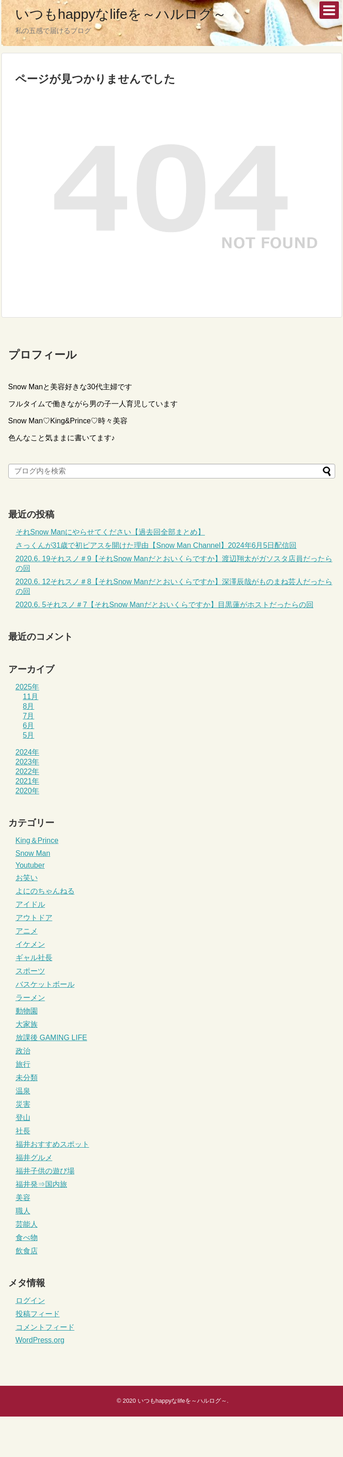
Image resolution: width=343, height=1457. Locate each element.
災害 (23, 1104)
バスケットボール (45, 984)
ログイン (30, 1300)
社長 (23, 1131)
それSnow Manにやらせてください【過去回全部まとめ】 (110, 532)
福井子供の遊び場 (45, 1171)
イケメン (30, 944)
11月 (31, 696)
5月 (29, 735)
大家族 (27, 1024)
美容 (23, 1197)
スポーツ (30, 971)
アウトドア (34, 918)
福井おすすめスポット (52, 1144)
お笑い (27, 878)
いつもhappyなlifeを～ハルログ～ (121, 14)
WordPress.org (40, 1340)
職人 (23, 1211)
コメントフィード (45, 1327)
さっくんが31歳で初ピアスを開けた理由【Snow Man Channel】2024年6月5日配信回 (156, 545)
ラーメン (30, 998)
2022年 (28, 771)
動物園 (27, 1011)
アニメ (27, 931)
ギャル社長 (34, 958)
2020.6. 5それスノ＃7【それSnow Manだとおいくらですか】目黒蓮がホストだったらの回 (165, 605)
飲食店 (27, 1251)
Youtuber (30, 865)
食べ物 (27, 1237)
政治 (23, 1051)
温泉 (23, 1091)
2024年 (28, 752)
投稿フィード (38, 1314)
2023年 (28, 762)
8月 (29, 706)
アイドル (30, 904)
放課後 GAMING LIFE (51, 1038)
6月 (29, 725)
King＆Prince (37, 840)
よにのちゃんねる (45, 891)
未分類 (27, 1077)
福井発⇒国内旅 (41, 1184)
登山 (23, 1117)
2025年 (28, 687)
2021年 (28, 781)
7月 (29, 716)
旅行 (23, 1064)
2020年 (28, 791)
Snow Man (33, 853)
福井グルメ (34, 1157)
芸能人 (27, 1224)
